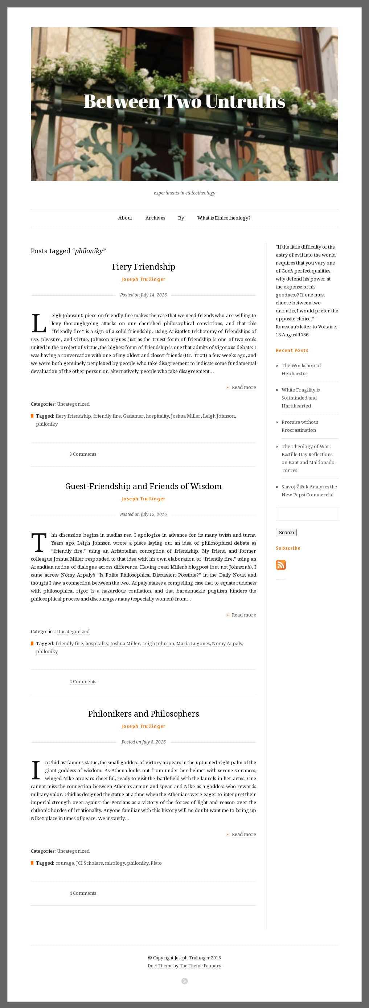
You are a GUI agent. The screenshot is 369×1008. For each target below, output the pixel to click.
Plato (156, 862)
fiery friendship (73, 415)
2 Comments (82, 681)
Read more (244, 387)
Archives (155, 218)
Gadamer (133, 415)
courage (65, 862)
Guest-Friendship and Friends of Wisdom (143, 486)
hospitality (157, 415)
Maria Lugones (193, 643)
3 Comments (82, 453)
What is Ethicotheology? (224, 218)
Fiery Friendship (143, 266)
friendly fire (107, 415)
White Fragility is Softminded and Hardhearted (301, 398)
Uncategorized (73, 403)
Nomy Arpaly (227, 643)
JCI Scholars (89, 862)
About (125, 218)
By (181, 218)
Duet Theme (160, 964)
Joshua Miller (186, 415)
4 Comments (82, 892)
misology (115, 862)
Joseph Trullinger (144, 279)
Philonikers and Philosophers (143, 713)
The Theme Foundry (200, 964)
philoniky (47, 423)
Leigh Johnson (219, 415)
